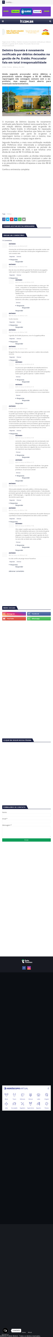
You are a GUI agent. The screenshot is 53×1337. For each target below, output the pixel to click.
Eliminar (19, 256)
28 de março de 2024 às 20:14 (18, 408)
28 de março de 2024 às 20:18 (25, 364)
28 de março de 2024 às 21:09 (25, 438)
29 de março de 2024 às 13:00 (18, 510)
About (30, 1332)
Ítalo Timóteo (8, 67)
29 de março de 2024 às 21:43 (18, 555)
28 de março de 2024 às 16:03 (18, 349)
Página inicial (6, 42)
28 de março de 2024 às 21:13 (25, 387)
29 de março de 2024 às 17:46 (25, 526)
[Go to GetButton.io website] (5, 1334)
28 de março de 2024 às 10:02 (18, 266)
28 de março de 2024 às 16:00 (18, 332)
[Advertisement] (26, 650)
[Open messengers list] (5, 1330)
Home (24, 1332)
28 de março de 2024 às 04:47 (18, 246)
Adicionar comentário (16, 571)
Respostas (14, 260)
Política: (13, 42)
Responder (12, 256)
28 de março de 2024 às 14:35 (25, 282)
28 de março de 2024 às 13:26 (18, 315)
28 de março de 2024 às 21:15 (18, 486)
